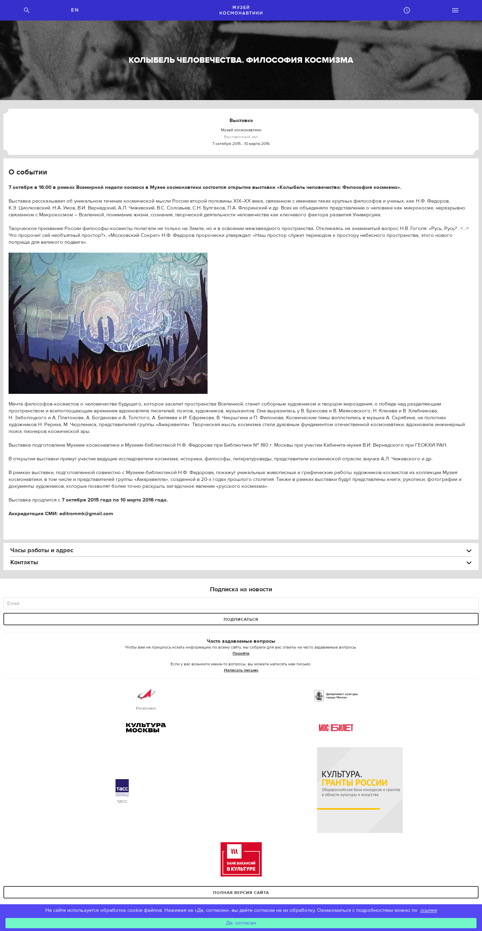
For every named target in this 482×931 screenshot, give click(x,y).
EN (75, 10)
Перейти (241, 653)
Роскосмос (146, 698)
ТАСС (122, 791)
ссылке (428, 910)
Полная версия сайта (241, 892)
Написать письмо (241, 670)
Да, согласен (241, 923)
